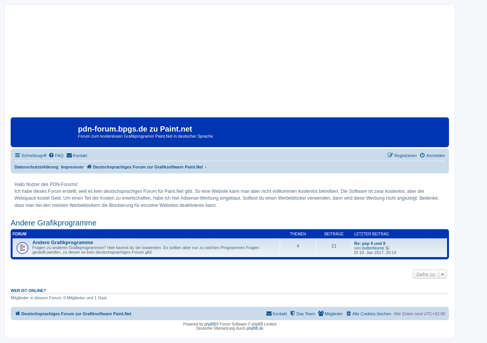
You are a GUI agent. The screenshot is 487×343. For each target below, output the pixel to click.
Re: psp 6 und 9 (369, 243)
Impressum (72, 167)
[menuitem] (56, 155)
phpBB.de (255, 328)
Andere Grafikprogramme (54, 223)
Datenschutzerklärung (36, 167)
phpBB (210, 324)
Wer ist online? (28, 290)
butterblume (373, 248)
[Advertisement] (230, 64)
